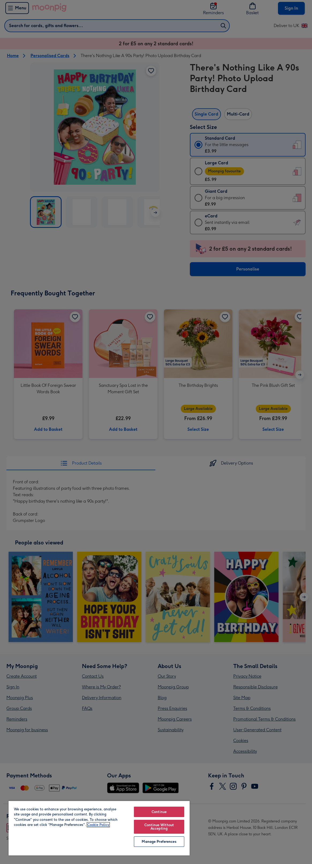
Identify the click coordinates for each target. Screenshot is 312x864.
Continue (159, 812)
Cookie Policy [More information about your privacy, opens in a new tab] (98, 825)
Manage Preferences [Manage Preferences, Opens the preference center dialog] (159, 842)
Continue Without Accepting (159, 826)
